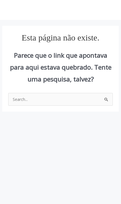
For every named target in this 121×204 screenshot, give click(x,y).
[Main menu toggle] (109, 10)
